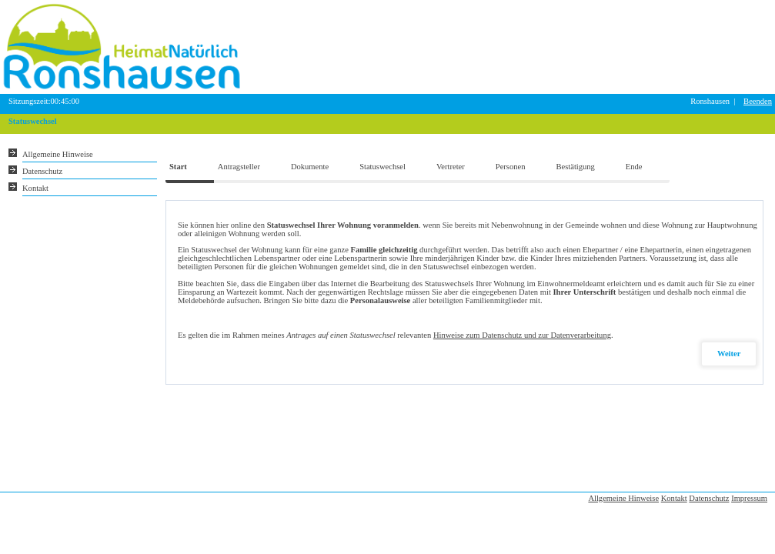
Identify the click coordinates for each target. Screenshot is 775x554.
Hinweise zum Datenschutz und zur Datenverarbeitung (522, 335)
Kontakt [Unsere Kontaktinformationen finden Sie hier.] (35, 188)
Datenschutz (709, 498)
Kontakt (674, 498)
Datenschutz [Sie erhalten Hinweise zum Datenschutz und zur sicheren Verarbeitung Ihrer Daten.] (42, 171)
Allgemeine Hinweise (623, 498)
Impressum (749, 498)
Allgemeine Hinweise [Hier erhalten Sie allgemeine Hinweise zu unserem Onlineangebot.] (57, 154)
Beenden (757, 101)
